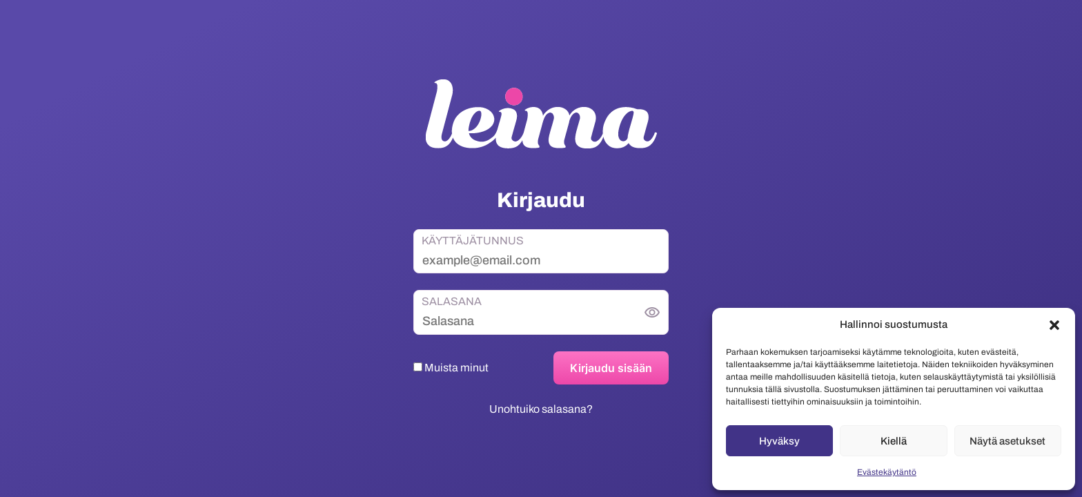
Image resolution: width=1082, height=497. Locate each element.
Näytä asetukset (1007, 441)
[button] (1054, 325)
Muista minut (451, 367)
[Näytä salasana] (652, 312)
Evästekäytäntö (886, 472)
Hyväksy (779, 441)
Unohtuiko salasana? (541, 409)
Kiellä (894, 441)
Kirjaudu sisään (611, 368)
